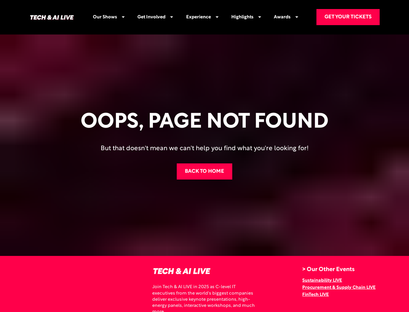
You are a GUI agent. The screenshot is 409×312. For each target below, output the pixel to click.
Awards (286, 17)
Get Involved (155, 17)
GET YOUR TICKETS (348, 17)
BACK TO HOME (204, 163)
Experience (202, 17)
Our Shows (109, 17)
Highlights (246, 17)
